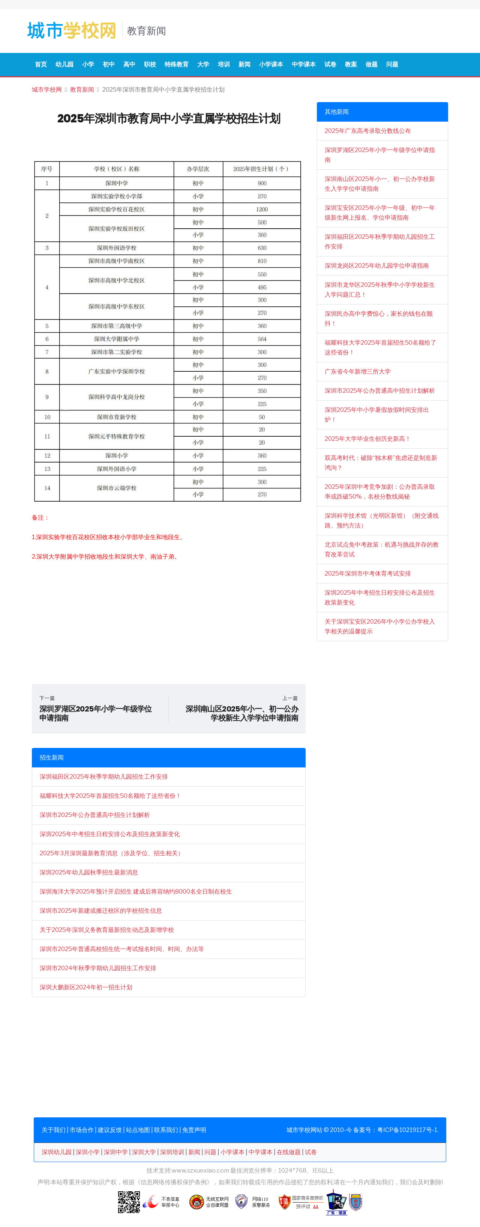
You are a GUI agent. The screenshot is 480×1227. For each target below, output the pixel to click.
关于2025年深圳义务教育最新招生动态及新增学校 (107, 929)
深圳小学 (88, 1152)
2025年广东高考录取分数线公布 (368, 130)
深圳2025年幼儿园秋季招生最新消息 (89, 872)
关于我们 (54, 1130)
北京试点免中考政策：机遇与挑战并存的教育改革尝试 (382, 549)
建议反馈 (110, 1130)
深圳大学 (144, 1152)
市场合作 (82, 1130)
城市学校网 (47, 89)
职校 (150, 64)
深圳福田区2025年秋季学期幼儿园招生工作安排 (104, 776)
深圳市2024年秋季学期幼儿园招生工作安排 (98, 968)
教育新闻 (82, 89)
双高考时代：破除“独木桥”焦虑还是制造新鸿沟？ (381, 462)
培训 (224, 64)
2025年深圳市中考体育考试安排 (368, 573)
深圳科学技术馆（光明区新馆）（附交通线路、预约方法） (382, 520)
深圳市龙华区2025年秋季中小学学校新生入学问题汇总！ (380, 289)
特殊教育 (177, 64)
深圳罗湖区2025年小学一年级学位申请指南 (380, 154)
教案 (351, 64)
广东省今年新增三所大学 (358, 371)
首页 (41, 64)
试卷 (330, 64)
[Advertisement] (169, 624)
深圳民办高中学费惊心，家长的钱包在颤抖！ (379, 318)
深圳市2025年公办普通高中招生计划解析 (95, 815)
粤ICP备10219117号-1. (407, 1130)
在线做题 (289, 1152)
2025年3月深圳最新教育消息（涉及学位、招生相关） (112, 853)
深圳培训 (172, 1152)
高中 (129, 64)
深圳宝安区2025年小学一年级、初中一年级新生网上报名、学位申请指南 (380, 212)
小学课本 (271, 64)
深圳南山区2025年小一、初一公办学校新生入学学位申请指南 (380, 183)
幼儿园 (65, 64)
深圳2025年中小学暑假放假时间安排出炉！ (377, 414)
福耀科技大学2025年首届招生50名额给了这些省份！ (111, 795)
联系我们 (166, 1130)
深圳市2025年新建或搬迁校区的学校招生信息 (101, 910)
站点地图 (138, 1130)
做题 (372, 64)
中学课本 (304, 64)
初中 (109, 64)
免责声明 (194, 1130)
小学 (88, 64)
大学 (203, 64)
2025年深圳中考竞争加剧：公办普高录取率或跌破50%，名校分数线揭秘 (380, 491)
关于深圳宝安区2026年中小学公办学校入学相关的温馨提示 (380, 626)
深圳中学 (116, 1152)
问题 (392, 64)
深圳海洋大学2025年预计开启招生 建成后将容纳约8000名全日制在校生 (136, 891)
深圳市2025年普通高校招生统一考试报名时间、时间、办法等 (122, 949)
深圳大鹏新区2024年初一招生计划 (86, 987)
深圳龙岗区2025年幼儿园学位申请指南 (377, 265)
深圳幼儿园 (57, 1152)
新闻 (244, 64)
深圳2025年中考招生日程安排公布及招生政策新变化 (110, 834)
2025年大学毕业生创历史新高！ (368, 438)
